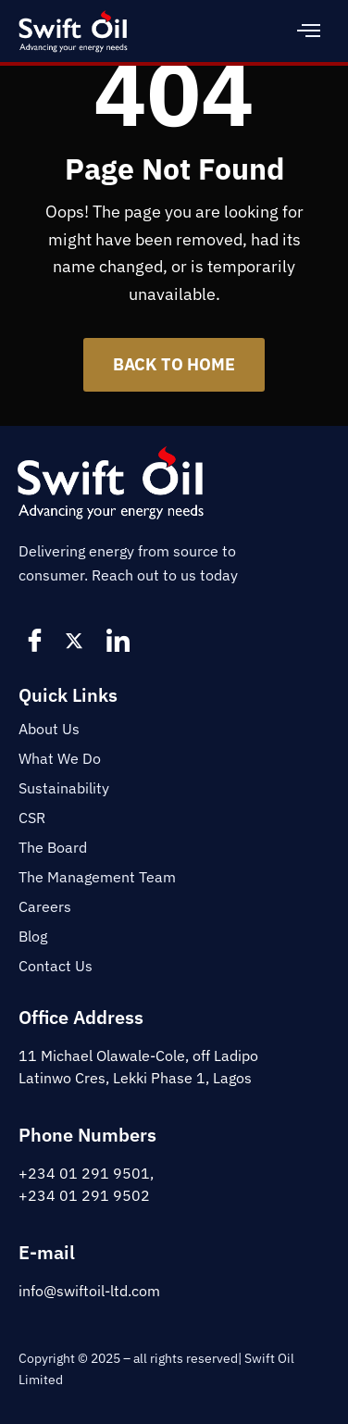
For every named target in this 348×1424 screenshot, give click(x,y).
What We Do (60, 758)
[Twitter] (79, 640)
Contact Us (56, 965)
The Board (53, 847)
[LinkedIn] (120, 640)
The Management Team (97, 877)
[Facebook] (37, 640)
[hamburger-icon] (308, 31)
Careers (45, 906)
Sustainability (64, 788)
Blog (33, 936)
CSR (32, 817)
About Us (49, 728)
